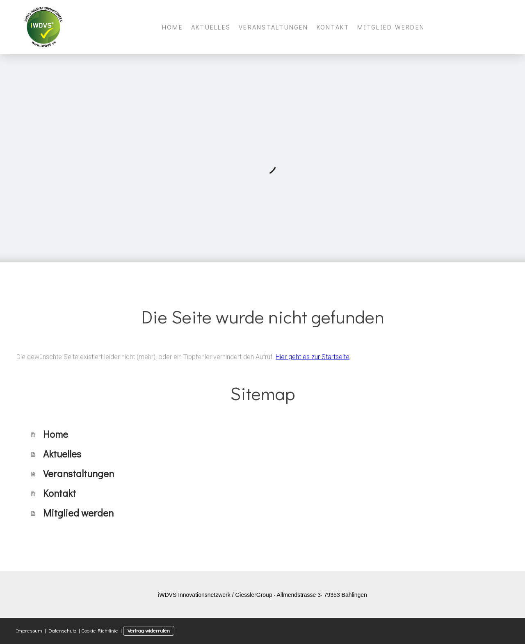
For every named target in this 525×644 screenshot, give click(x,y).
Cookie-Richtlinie (99, 630)
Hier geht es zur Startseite (312, 357)
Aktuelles (211, 27)
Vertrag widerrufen (149, 630)
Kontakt (333, 27)
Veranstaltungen (273, 27)
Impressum (29, 630)
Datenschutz (62, 630)
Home (172, 27)
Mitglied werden (391, 27)
